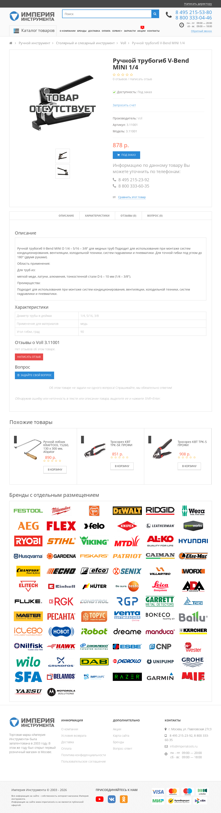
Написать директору (198, 4)
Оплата (66, 748)
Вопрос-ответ (122, 748)
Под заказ (126, 155)
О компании (69, 729)
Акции (117, 729)
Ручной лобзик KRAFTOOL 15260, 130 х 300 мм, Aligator (56, 447)
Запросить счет (124, 105)
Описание (66, 215)
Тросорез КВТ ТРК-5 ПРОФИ (192, 443)
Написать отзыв (141, 79)
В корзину (55, 469)
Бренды (118, 742)
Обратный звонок (201, 31)
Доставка (67, 742)
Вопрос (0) (155, 215)
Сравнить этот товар (132, 197)
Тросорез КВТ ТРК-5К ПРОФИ (121, 443)
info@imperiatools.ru (183, 746)
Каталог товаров (38, 30)
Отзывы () (128, 215)
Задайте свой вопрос (34, 375)
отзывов (120, 79)
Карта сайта (121, 735)
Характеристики (97, 215)
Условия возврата (73, 735)
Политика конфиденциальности (83, 755)
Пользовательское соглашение (83, 761)
